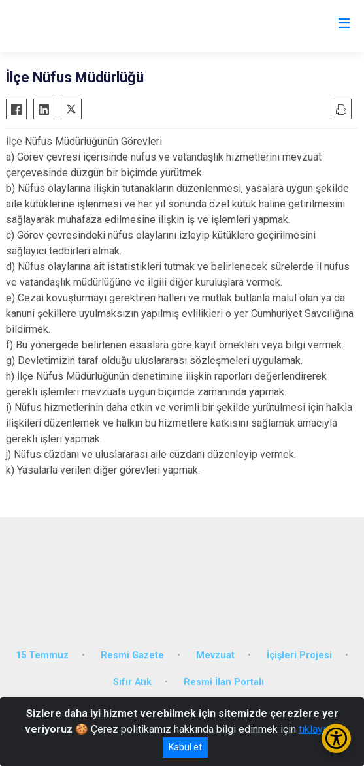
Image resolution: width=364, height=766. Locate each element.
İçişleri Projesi (299, 655)
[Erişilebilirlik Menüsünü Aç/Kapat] (336, 738)
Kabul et (185, 747)
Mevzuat (215, 655)
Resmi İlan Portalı (224, 682)
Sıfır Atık (132, 682)
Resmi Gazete (132, 655)
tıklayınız (319, 729)
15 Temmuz (42, 655)
